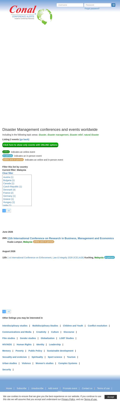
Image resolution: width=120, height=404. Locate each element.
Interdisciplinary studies (15, 325)
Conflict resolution (97, 325)
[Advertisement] (14, 80)
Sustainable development (60, 350)
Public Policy (35, 350)
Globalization (48, 338)
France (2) (8, 193)
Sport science (55, 357)
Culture (55, 332)
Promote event (70, 388)
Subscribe (21, 388)
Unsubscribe (37, 388)
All (9, 210)
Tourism (71, 357)
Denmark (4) (9, 189)
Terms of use (103, 388)
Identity (40, 344)
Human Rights (24, 344)
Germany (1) (9, 196)
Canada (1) (8, 183)
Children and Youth (73, 325)
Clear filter (7, 173)
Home (9, 388)
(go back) (24, 139)
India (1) (7, 205)
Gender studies (28, 338)
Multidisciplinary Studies (45, 325)
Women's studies (44, 363)
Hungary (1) (9, 202)
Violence (26, 363)
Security (6, 369)
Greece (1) (8, 199)
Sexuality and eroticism (14, 357)
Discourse (69, 332)
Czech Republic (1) (12, 186)
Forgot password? (92, 9)
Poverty (20, 350)
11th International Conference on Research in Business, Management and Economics (60, 238)
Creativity (41, 332)
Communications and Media (16, 332)
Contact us (87, 388)
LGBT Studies (66, 338)
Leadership (55, 344)
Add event (53, 388)
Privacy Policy (68, 399)
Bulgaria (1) (9, 180)
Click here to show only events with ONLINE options (30, 145)
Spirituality (37, 357)
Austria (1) (8, 177)
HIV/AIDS (7, 344)
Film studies (8, 338)
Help (60, 391)
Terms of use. (90, 399)
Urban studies (9, 363)
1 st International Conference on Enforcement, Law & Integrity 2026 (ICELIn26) (45, 257)
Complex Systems (67, 363)
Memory (6, 350)
